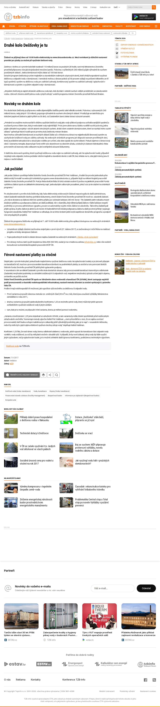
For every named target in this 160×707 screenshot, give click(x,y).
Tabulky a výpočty (48, 7)
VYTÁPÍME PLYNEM (129, 57)
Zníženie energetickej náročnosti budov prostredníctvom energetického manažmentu (36, 502)
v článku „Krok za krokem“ (87, 237)
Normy (77, 7)
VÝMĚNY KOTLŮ (128, 49)
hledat (56, 375)
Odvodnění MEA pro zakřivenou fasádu (142, 205)
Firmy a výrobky (10, 7)
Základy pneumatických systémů (128, 170)
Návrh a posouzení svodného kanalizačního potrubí (141, 142)
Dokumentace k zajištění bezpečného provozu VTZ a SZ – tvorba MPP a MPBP (135, 163)
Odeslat (146, 588)
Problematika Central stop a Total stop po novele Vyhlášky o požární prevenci (92, 502)
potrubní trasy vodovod (101, 33)
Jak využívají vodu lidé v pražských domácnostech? (92, 462)
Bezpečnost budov (55, 396)
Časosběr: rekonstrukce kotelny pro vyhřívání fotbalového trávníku (92, 488)
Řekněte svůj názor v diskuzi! (24, 375)
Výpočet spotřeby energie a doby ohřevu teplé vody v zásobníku (141, 118)
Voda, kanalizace (17, 39)
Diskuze (35, 7)
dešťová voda (11, 33)
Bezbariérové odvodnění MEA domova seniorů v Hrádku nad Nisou (142, 218)
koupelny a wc (62, 33)
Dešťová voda (28, 39)
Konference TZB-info (73, 679)
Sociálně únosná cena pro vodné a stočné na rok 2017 (36, 462)
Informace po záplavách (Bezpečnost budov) (82, 396)
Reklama (20, 679)
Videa (85, 7)
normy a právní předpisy (80, 33)
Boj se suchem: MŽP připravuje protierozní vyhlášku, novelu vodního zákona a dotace (90, 447)
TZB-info (7, 39)
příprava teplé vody (26, 33)
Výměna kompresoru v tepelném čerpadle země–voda (35, 488)
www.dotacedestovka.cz (14, 224)
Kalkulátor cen (105, 7)
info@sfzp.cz (90, 242)
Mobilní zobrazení (106, 691)
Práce (60, 7)
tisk (43, 375)
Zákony (68, 7)
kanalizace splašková (45, 33)
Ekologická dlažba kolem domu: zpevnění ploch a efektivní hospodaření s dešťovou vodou (142, 193)
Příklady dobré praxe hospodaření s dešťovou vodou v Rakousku (36, 419)
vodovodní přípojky (120, 33)
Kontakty (36, 679)
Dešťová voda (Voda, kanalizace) (18, 391)
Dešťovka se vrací (84, 433)
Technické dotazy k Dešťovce (34, 433)
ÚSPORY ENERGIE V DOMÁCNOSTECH (137, 45)
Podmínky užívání (127, 691)
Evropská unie (10, 400)
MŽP (12, 364)
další (133, 33)
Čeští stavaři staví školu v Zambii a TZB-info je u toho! (142, 73)
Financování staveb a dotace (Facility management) (25, 396)
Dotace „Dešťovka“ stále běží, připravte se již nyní (89, 419)
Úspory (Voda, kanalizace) (60, 391)
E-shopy (93, 7)
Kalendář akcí (24, 7)
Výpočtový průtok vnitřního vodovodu (141, 130)
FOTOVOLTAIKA (127, 53)
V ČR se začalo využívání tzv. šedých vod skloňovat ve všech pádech (37, 448)
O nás (7, 679)
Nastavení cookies (148, 691)
